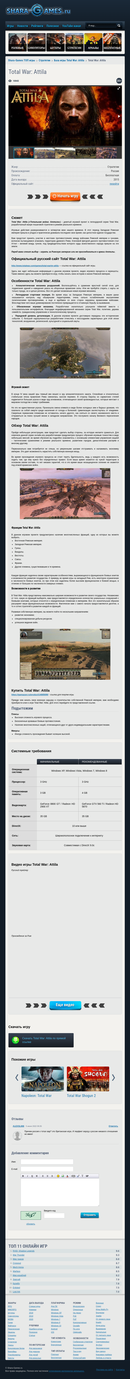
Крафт (99, 1322)
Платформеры (14, 1355)
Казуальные (101, 1332)
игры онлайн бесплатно (38, 10)
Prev (16, 1077)
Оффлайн (77, 1332)
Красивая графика (104, 1355)
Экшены (11, 1332)
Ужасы (11, 1345)
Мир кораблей (19, 1275)
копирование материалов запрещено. (66, 1371)
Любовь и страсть (103, 1358)
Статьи (32, 1335)
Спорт (98, 1306)
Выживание (101, 1329)
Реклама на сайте (104, 1369)
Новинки (32, 1310)
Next (113, 1077)
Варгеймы (12, 1351)
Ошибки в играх (36, 1329)
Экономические (102, 1348)
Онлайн (76, 1326)
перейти (114, 183)
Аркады (11, 1339)
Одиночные (78, 1310)
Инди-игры (100, 1325)
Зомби (99, 1316)
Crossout (17, 1263)
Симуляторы (13, 1316)
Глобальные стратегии (83, 1342)
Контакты (120, 1369)
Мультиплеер (79, 1306)
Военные (100, 1303)
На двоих (77, 1313)
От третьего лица (103, 1335)
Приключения (14, 1329)
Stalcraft (16, 1279)
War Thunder (19, 1255)
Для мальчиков (35, 1348)
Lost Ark (16, 1292)
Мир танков (18, 1259)
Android (54, 1329)
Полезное (33, 1332)
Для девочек (34, 1351)
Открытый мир (79, 1358)
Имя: (14, 1162)
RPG (10, 1306)
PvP (75, 1319)
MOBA (10, 1319)
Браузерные (56, 1345)
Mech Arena (18, 1267)
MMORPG (12, 1310)
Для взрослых (35, 1358)
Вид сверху (101, 1351)
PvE (75, 1316)
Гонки (10, 1322)
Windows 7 (55, 1319)
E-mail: (15, 1169)
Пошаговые (101, 1338)
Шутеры (11, 1313)
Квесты (11, 1358)
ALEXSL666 (18, 1126)
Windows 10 (56, 1326)
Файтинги (12, 1326)
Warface (16, 1271)
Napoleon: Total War (36, 1096)
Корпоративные (80, 1322)
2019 (31, 1316)
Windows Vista (57, 1316)
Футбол (99, 1345)
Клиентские (56, 1341)
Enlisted (16, 1287)
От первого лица (103, 1319)
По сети (76, 1329)
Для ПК (54, 1306)
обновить (30, 1224)
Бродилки (100, 1313)
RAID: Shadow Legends (24, 1251)
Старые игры (34, 1306)
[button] (119, 88)
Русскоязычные (80, 1348)
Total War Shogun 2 (81, 1096)
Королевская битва (16, 1348)
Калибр (16, 1283)
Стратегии (12, 1342)
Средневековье (102, 1342)
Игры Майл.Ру (102, 1309)
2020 (31, 1319)
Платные (55, 1354)
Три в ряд (77, 1351)
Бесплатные (56, 1358)
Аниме (76, 1355)
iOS (52, 1332)
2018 (31, 1313)
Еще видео (65, 1004)
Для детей (33, 1355)
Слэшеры (12, 1335)
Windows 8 (55, 1322)
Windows (55, 1310)
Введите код (50, 1211)
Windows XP (56, 1313)
